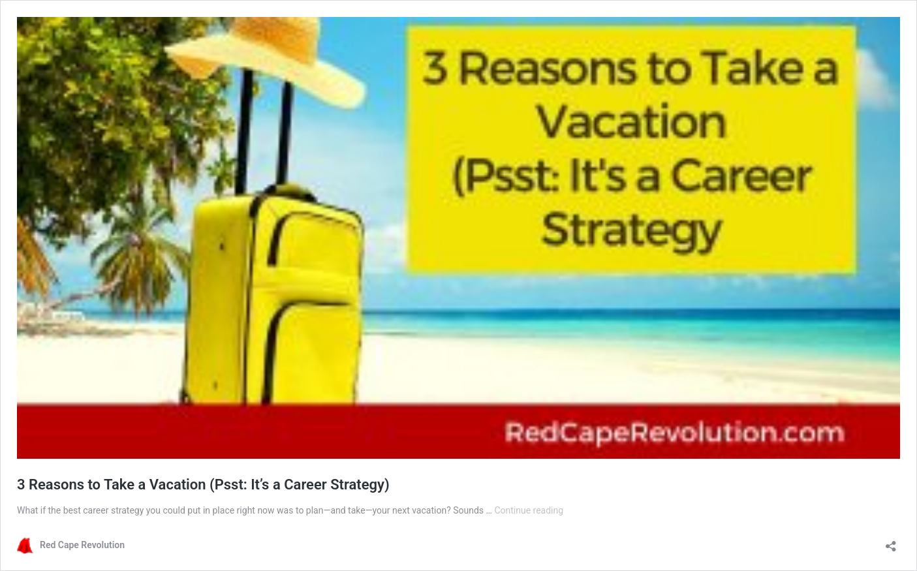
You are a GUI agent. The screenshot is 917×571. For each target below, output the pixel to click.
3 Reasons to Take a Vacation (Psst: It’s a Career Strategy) (203, 484)
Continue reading (528, 510)
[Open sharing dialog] (891, 542)
